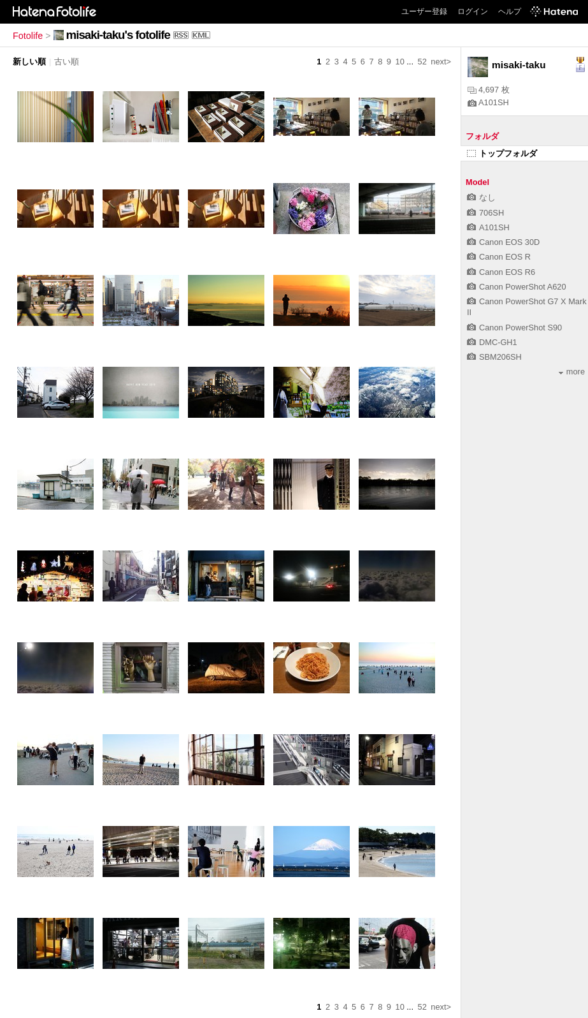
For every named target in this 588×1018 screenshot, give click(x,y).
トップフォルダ (502, 153)
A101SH (488, 102)
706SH (485, 213)
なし (481, 197)
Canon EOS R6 (501, 272)
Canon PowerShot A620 (516, 286)
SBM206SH (494, 357)
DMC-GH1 (492, 342)
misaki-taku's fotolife (118, 34)
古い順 (66, 61)
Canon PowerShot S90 (514, 327)
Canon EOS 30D (503, 242)
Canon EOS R (499, 257)
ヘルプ (509, 11)
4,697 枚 (489, 89)
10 (400, 61)
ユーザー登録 (424, 11)
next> (441, 61)
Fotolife (28, 36)
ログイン (472, 11)
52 (422, 61)
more (572, 371)
